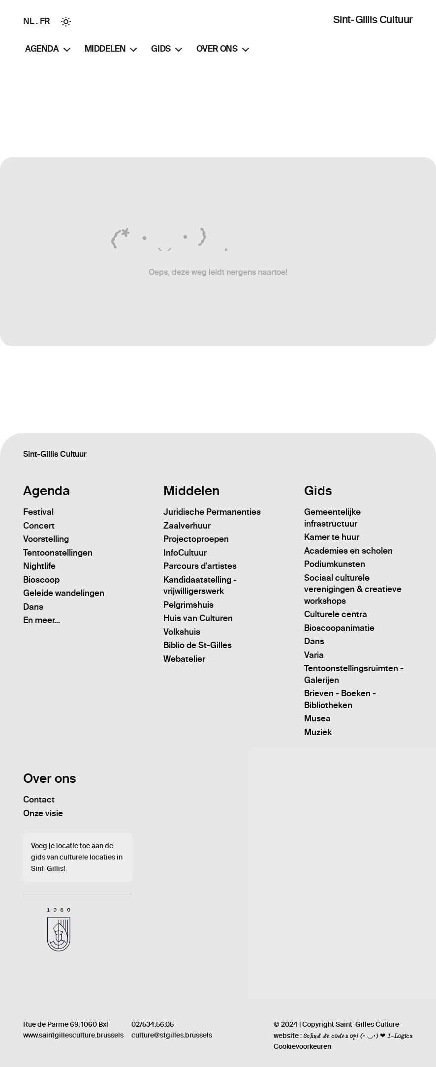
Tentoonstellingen (58, 553)
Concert (39, 526)
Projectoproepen (196, 539)
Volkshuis (181, 632)
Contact (39, 799)
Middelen (112, 50)
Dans (33, 607)
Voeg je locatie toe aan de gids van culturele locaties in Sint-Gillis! (77, 857)
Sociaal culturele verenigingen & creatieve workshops (353, 589)
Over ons (223, 50)
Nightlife (39, 566)
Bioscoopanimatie (339, 628)
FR (45, 21)
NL (28, 21)
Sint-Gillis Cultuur (373, 19)
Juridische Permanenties (212, 512)
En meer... (41, 620)
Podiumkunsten (334, 564)
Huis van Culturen (198, 618)
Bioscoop (41, 580)
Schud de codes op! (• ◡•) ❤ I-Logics (358, 1035)
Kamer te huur (331, 537)
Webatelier (184, 659)
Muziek (318, 732)
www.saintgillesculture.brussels (73, 1035)
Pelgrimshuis (188, 605)
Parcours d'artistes (200, 566)
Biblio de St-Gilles (197, 645)
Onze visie (43, 813)
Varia (314, 655)
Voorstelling (46, 539)
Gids (167, 50)
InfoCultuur (185, 553)
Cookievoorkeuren (302, 1046)
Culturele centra (335, 614)
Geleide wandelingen (63, 593)
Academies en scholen (348, 551)
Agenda (49, 50)
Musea (317, 718)
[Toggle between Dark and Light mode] (66, 21)
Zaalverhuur (187, 526)
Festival (38, 512)
